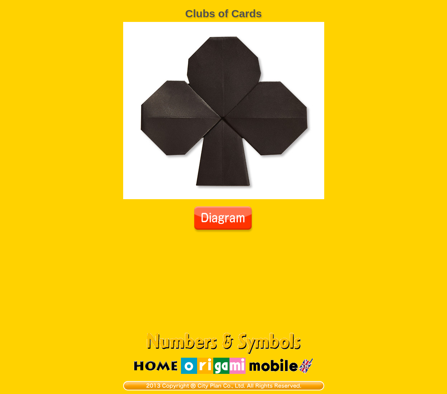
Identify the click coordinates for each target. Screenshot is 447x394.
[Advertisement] (224, 287)
